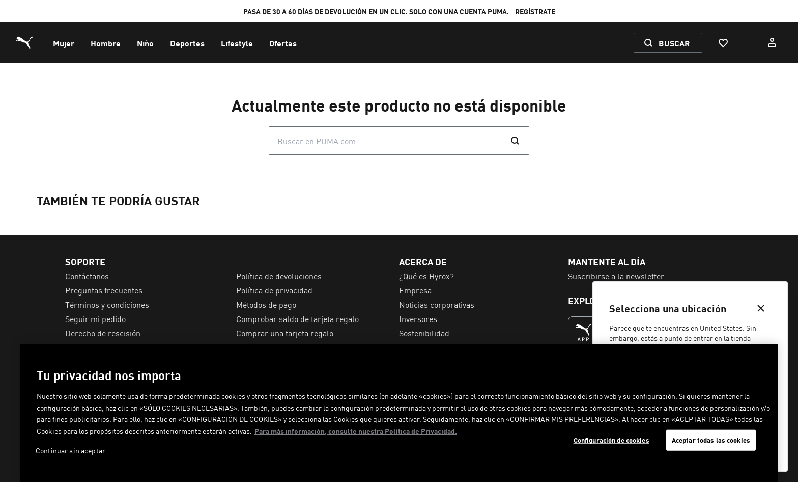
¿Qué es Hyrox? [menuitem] (426, 276)
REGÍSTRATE (535, 11)
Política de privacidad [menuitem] (274, 290)
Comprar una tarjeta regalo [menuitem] (284, 333)
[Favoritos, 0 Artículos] (722, 43)
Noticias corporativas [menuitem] (436, 304)
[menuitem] (63, 42)
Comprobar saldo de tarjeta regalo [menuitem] (297, 318)
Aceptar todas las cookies (711, 440)
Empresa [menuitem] (415, 290)
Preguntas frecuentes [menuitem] (103, 290)
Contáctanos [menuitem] (87, 276)
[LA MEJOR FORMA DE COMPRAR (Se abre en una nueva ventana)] (584, 332)
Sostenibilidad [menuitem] (424, 333)
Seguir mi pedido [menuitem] (95, 318)
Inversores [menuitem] (418, 318)
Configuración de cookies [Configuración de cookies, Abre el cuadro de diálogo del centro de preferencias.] (611, 440)
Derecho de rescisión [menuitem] (102, 333)
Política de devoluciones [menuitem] (279, 276)
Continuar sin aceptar (70, 450)
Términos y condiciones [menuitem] (107, 304)
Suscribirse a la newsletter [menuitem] (616, 276)
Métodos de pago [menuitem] (266, 304)
